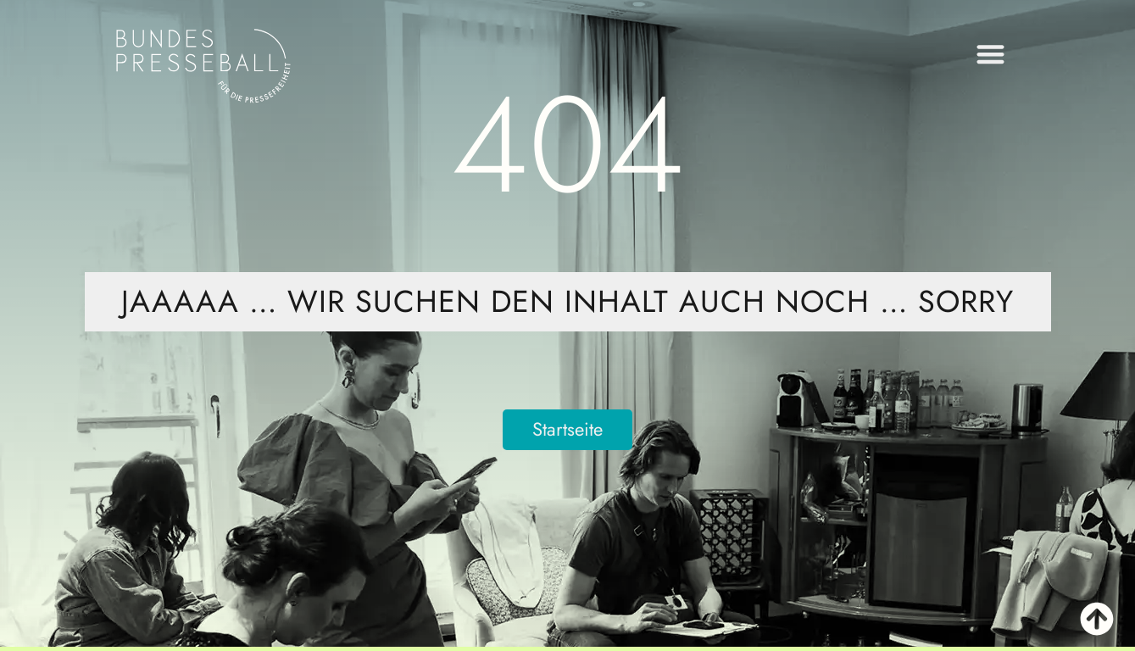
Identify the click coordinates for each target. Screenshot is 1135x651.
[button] (990, 51)
